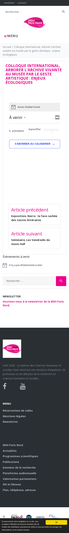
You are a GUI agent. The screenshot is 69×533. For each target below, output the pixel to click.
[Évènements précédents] (16, 131)
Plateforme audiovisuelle (19, 473)
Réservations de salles (18, 410)
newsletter (9, 2)
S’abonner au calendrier (32, 143)
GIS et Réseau (12, 484)
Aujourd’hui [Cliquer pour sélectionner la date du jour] (34, 129)
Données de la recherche (19, 467)
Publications (11, 462)
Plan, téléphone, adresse (19, 490)
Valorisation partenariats (19, 479)
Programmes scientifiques (20, 456)
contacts (21, 2)
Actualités (10, 450)
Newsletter (10, 421)
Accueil (7, 47)
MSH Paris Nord (13, 445)
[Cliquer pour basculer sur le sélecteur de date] (17, 117)
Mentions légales (14, 416)
